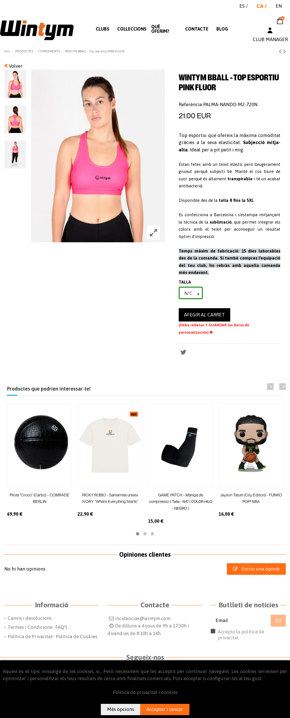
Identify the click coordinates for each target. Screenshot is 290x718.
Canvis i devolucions (30, 618)
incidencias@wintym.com (142, 618)
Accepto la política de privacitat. (247, 637)
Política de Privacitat (30, 636)
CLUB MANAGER (270, 39)
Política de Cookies (76, 636)
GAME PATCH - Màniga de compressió (180, 501)
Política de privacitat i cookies (145, 692)
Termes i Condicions (30, 627)
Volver (13, 66)
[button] (102, 29)
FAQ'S (61, 627)
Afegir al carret (204, 315)
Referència (190, 104)
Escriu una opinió (256, 569)
